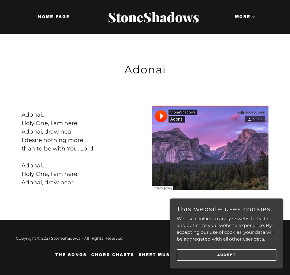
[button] (243, 17)
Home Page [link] (54, 17)
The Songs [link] (71, 255)
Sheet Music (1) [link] (161, 255)
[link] (145, 20)
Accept (226, 255)
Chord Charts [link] (112, 255)
